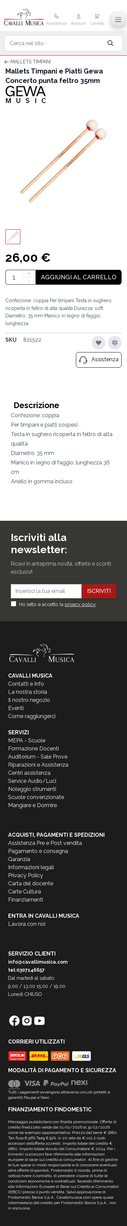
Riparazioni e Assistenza (38, 765)
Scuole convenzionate (36, 797)
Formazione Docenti (33, 748)
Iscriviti (99, 591)
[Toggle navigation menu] (118, 19)
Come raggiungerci (32, 716)
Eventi (16, 708)
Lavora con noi (26, 924)
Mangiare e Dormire (32, 805)
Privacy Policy (25, 875)
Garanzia (19, 859)
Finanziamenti (25, 899)
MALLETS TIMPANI (30, 61)
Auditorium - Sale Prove (37, 756)
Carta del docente (30, 883)
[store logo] (24, 17)
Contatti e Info (26, 684)
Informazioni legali (31, 867)
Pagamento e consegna (38, 851)
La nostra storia (27, 692)
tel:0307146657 (26, 970)
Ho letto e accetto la (57, 604)
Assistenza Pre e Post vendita (45, 843)
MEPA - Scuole (26, 740)
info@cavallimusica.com (38, 962)
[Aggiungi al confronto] (115, 342)
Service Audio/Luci (32, 781)
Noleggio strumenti (32, 789)
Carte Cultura (24, 891)
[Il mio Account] (78, 20)
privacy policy (80, 604)
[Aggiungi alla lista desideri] (98, 342)
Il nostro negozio (29, 700)
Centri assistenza (29, 773)
